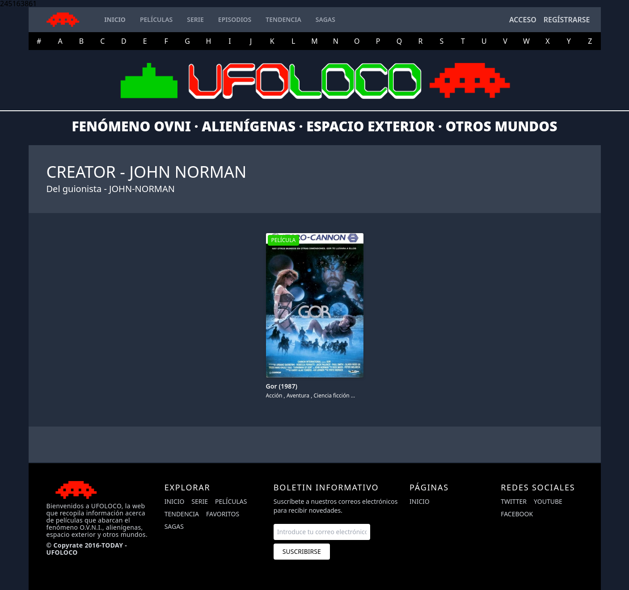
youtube (548, 501)
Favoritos (222, 514)
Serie (199, 501)
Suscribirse (302, 551)
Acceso (522, 20)
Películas (231, 501)
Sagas (174, 526)
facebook (517, 514)
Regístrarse (567, 20)
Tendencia (182, 514)
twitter (514, 501)
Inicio (175, 501)
